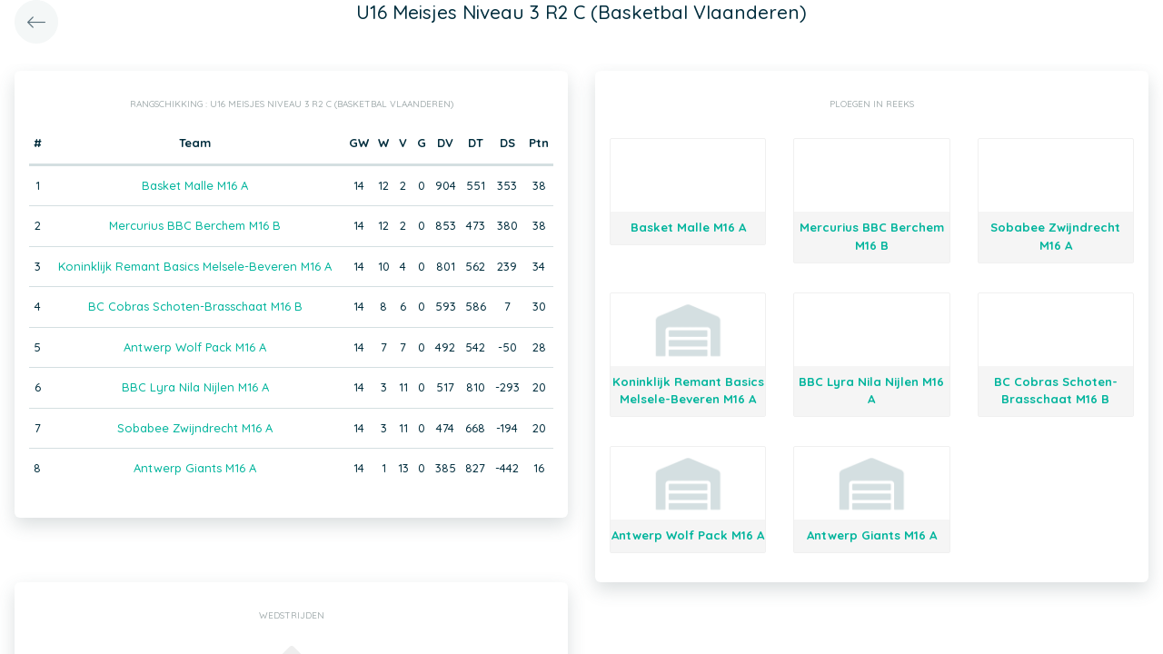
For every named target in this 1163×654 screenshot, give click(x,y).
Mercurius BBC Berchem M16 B (195, 225)
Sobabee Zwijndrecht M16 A (195, 428)
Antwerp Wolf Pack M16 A (195, 347)
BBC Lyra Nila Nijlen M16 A (195, 387)
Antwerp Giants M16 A (195, 468)
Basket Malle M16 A (195, 185)
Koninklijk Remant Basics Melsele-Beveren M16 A (195, 266)
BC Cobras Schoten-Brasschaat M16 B (195, 306)
